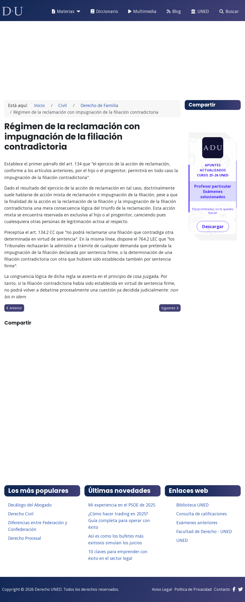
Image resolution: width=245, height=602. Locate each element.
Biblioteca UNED (192, 505)
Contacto (222, 589)
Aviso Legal (162, 589)
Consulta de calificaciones (201, 514)
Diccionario (103, 11)
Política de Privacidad (193, 589)
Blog (173, 11)
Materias (62, 11)
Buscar (228, 11)
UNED (199, 11)
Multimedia (141, 11)
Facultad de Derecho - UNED (204, 531)
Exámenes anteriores (196, 522)
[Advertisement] (122, 58)
